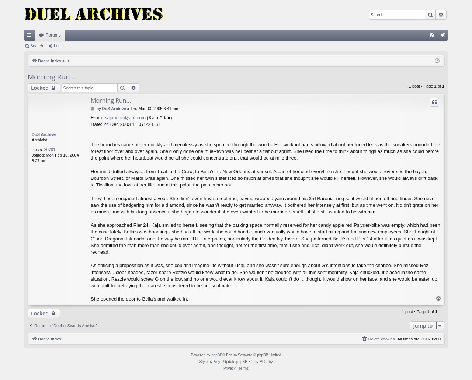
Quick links (31, 36)
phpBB (216, 355)
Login (59, 46)
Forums (53, 35)
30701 (50, 149)
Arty (217, 362)
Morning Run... (52, 77)
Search (36, 46)
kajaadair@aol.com (125, 117)
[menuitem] (431, 35)
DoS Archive (44, 134)
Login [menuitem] (444, 36)
